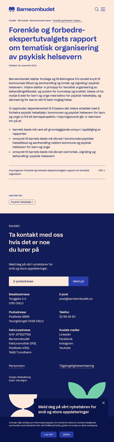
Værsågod (21, 380)
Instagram (66, 343)
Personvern (17, 366)
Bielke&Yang (24, 377)
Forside (12, 20)
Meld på (78, 281)
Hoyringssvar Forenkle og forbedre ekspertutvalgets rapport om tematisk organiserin (57, 172)
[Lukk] (103, 402)
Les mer (48, 434)
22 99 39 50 (67, 316)
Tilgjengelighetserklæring (76, 366)
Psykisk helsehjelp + (22, 202)
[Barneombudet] (32, 9)
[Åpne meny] (103, 9)
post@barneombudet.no (76, 299)
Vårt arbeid (23, 20)
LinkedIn (65, 334)
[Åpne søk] (97, 9)
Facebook (66, 339)
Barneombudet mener (40, 20)
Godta (66, 434)
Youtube (65, 348)
